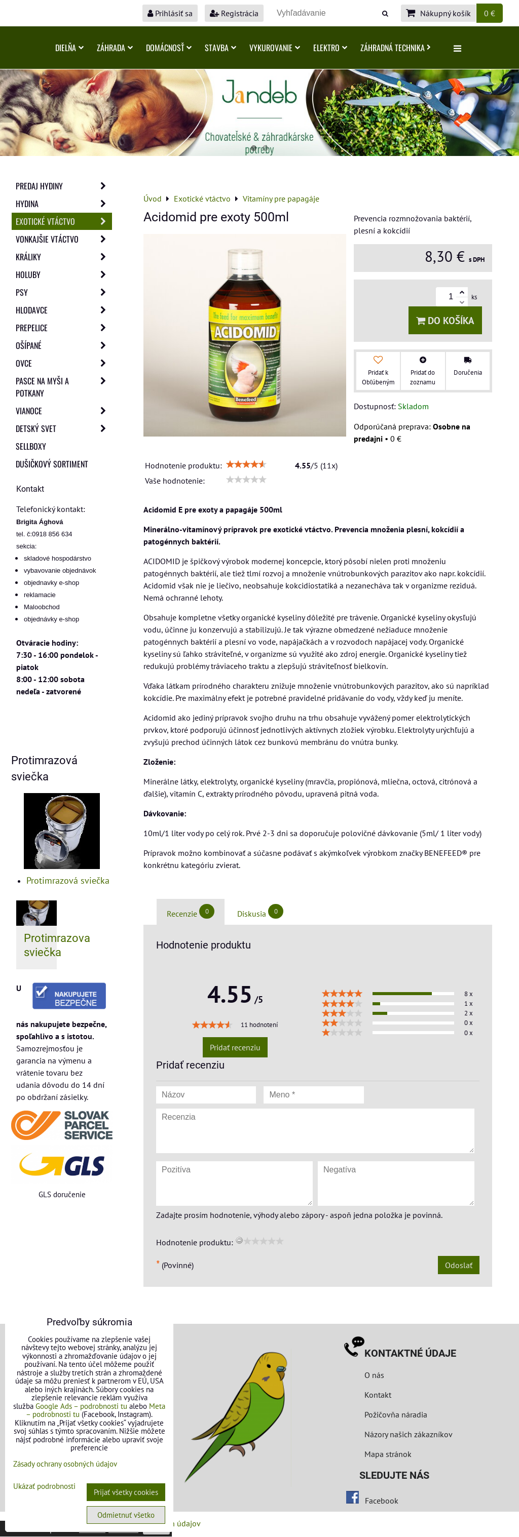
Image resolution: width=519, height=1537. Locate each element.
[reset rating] (239, 1240)
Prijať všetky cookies (126, 1492)
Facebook (381, 1500)
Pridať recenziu (235, 1047)
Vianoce (64, 410)
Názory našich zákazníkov (408, 1434)
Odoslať (458, 1265)
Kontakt (377, 1395)
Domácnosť (169, 48)
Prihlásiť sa (170, 13)
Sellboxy (31, 446)
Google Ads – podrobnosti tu (81, 1406)
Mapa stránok (388, 1454)
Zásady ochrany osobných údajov (65, 1464)
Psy (64, 292)
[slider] (246, 464)
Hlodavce (64, 310)
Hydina (64, 203)
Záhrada (115, 48)
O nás (374, 1375)
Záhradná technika (395, 48)
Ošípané (64, 345)
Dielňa (69, 48)
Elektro (330, 48)
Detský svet (64, 428)
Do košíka (445, 320)
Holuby (64, 274)
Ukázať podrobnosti (44, 1486)
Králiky (64, 256)
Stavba (220, 48)
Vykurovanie (274, 48)
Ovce (64, 363)
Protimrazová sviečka (67, 880)
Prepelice (64, 327)
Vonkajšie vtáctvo (64, 239)
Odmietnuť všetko (126, 1515)
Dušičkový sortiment (52, 464)
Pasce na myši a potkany (64, 387)
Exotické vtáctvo (64, 221)
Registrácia (234, 13)
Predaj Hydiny (64, 185)
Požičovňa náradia (395, 1414)
